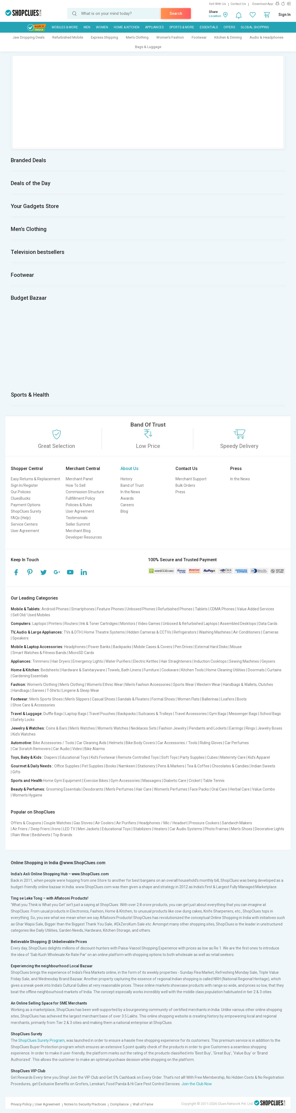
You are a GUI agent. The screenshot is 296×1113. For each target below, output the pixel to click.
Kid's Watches (24, 734)
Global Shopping (255, 27)
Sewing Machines (244, 661)
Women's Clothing (42, 684)
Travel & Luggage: (27, 714)
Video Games (149, 623)
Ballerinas (210, 699)
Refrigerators (185, 632)
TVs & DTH (73, 632)
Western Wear (209, 684)
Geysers (268, 661)
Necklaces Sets (144, 728)
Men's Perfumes (119, 789)
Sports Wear (183, 684)
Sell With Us (217, 4)
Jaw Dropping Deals (28, 37)
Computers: (21, 623)
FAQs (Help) (21, 518)
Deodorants (93, 789)
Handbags (21, 690)
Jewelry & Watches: (28, 728)
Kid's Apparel (259, 757)
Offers (229, 27)
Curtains (274, 670)
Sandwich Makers (237, 823)
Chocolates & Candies (230, 766)
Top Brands (62, 835)
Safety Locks (23, 719)
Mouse (236, 647)
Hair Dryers (60, 661)
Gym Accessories (125, 780)
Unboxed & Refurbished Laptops (190, 623)
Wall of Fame (143, 1104)
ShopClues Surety (26, 511)
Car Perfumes (237, 743)
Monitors (127, 623)
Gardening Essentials (30, 676)
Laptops (39, 623)
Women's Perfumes (170, 789)
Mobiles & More (65, 27)
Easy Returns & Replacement (35, 479)
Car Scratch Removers (31, 749)
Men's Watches (82, 728)
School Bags (270, 714)
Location (215, 16)
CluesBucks (20, 498)
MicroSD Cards (81, 653)
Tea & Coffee (198, 766)
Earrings (236, 728)
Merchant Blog (78, 531)
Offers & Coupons (26, 823)
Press (180, 492)
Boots (242, 699)
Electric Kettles (145, 661)
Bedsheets (50, 670)
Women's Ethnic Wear (105, 684)
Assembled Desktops (238, 623)
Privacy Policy (21, 1104)
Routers (71, 623)
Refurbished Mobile (67, 37)
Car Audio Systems (186, 829)
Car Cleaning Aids (91, 743)
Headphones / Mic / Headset (163, 823)
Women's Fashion (170, 37)
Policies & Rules (79, 505)
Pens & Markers (171, 766)
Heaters (160, 829)
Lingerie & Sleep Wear (80, 690)
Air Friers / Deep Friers (31, 829)
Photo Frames (217, 829)
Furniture (151, 670)
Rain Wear (21, 835)
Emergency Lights (88, 661)
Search (176, 13)
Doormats (256, 670)
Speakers (20, 638)
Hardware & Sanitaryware (83, 670)
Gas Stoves (83, 823)
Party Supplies (192, 757)
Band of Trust (132, 485)
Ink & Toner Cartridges (99, 623)
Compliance (119, 1104)
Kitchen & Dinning (228, 37)
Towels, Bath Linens (124, 670)
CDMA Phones (222, 609)
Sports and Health (26, 780)
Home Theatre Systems (104, 632)
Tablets (201, 609)
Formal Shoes (163, 699)
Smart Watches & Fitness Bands (39, 653)
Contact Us (238, 4)
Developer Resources (84, 537)
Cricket (195, 780)
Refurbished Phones (175, 609)
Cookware (170, 670)
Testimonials (77, 518)
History (126, 479)
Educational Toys (74, 757)
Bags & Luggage (148, 47)
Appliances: (21, 661)
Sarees (38, 690)
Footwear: (20, 699)
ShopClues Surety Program (41, 1040)
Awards (127, 498)
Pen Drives (184, 647)
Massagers (151, 780)
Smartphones (83, 609)
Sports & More (181, 27)
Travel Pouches (102, 714)
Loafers (227, 699)
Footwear (199, 37)
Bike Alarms (94, 749)
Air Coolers (104, 823)
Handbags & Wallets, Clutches (248, 684)
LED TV (69, 829)
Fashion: (18, 684)
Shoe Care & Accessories (33, 705)
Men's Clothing (137, 37)
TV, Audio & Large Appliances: (37, 632)
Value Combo (263, 789)
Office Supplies (67, 766)
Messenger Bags (243, 714)
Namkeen (127, 766)
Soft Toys (169, 757)
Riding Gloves (211, 743)
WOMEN (102, 27)
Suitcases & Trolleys (155, 714)
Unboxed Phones (140, 609)
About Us (130, 468)
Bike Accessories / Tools (53, 743)
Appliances (154, 27)
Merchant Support (190, 479)
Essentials (209, 27)
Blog (124, 511)
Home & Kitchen (126, 27)
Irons (56, 829)
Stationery (146, 766)
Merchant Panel (79, 479)
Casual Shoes (103, 699)
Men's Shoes (241, 829)
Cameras (270, 632)
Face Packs (199, 789)
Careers (127, 505)
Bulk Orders (185, 485)
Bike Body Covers (140, 743)
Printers (55, 623)
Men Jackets (88, 829)
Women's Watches (112, 728)
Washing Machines (215, 632)
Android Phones (55, 609)
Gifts (16, 772)
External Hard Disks (211, 647)
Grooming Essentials (63, 789)
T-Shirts (53, 690)
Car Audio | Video (67, 749)
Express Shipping (104, 37)
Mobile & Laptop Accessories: (37, 647)
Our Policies (21, 492)
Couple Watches (57, 823)
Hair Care (144, 789)
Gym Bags (217, 714)
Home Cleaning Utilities (225, 670)
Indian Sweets (263, 766)
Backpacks (122, 647)
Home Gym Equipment (62, 780)
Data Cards (268, 623)
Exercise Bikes (96, 780)
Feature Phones (110, 609)
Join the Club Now (196, 1084)
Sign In (284, 14)
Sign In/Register (24, 485)
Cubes (212, 757)
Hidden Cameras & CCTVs (149, 632)
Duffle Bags (53, 714)
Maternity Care (233, 757)
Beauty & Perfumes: (28, 789)
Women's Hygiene (27, 795)
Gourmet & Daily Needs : (32, 766)
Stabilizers (142, 829)
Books (111, 766)
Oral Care (219, 789)
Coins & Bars (56, 728)
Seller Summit (78, 524)
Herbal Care (240, 789)
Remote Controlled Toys (138, 757)
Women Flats (188, 699)
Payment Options (25, 505)
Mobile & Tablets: (26, 609)
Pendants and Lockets (208, 728)
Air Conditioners (246, 632)
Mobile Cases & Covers (153, 647)
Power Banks (99, 647)
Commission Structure (85, 492)
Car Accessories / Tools (177, 743)
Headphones (75, 647)
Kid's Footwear (103, 757)
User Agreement (25, 531)
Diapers (50, 757)
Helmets (116, 743)
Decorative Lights (269, 829)
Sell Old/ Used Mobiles (31, 615)
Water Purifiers (118, 661)
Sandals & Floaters (133, 699)
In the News (130, 492)
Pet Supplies (92, 766)
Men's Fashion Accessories (148, 684)
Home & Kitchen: (25, 670)
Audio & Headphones (266, 37)
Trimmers (40, 661)
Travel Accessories (191, 714)
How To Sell (75, 485)
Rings (250, 728)
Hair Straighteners (176, 661)
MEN (87, 27)
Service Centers (24, 524)
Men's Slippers (77, 699)
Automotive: (21, 743)
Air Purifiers (126, 823)
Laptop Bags (76, 714)
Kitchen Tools (192, 670)
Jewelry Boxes (269, 728)
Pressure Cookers (204, 823)
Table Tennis (214, 780)
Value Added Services (255, 609)
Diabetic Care (175, 780)
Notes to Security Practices (85, 1104)
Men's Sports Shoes (46, 699)
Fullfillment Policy (80, 498)
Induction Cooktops (210, 661)
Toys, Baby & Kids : (27, 757)
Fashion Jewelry (173, 728)
